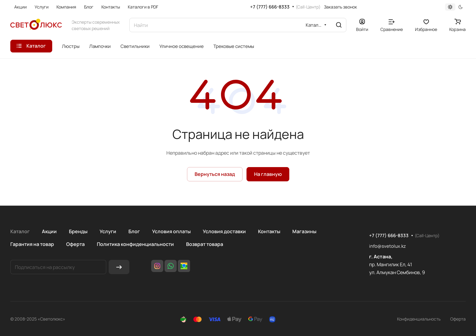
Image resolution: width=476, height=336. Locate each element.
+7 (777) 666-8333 (270, 7)
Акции (49, 231)
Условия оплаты (171, 231)
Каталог (20, 231)
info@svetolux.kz (387, 246)
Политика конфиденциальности (135, 244)
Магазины (304, 231)
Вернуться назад (215, 174)
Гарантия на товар (32, 244)
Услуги (108, 231)
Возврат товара (204, 244)
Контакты (269, 231)
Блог (134, 231)
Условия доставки (224, 231)
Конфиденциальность (418, 319)
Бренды (78, 231)
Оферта (75, 244)
